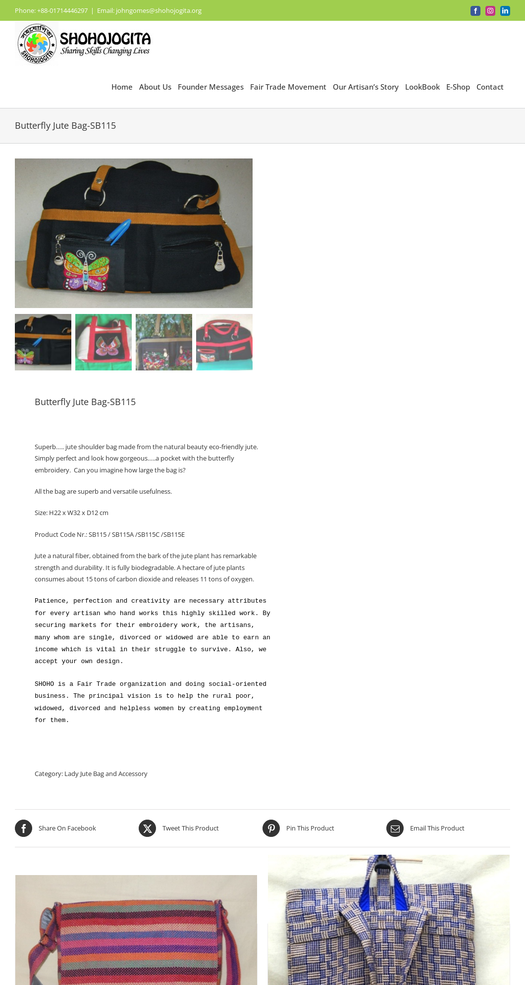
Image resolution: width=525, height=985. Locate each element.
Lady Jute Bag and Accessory (106, 773)
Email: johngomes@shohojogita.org (149, 10)
